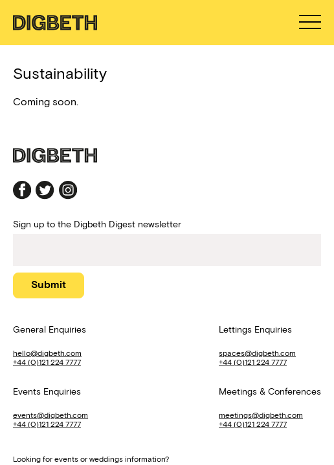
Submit (48, 284)
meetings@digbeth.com (261, 415)
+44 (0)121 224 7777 (47, 362)
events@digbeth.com (50, 415)
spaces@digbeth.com (257, 353)
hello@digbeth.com (47, 353)
